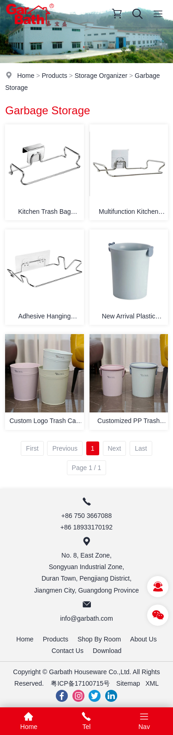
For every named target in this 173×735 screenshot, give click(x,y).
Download (107, 650)
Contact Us (68, 650)
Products (54, 75)
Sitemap (128, 683)
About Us (143, 639)
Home (25, 75)
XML (152, 683)
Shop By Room (99, 639)
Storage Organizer (101, 75)
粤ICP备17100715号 (80, 683)
